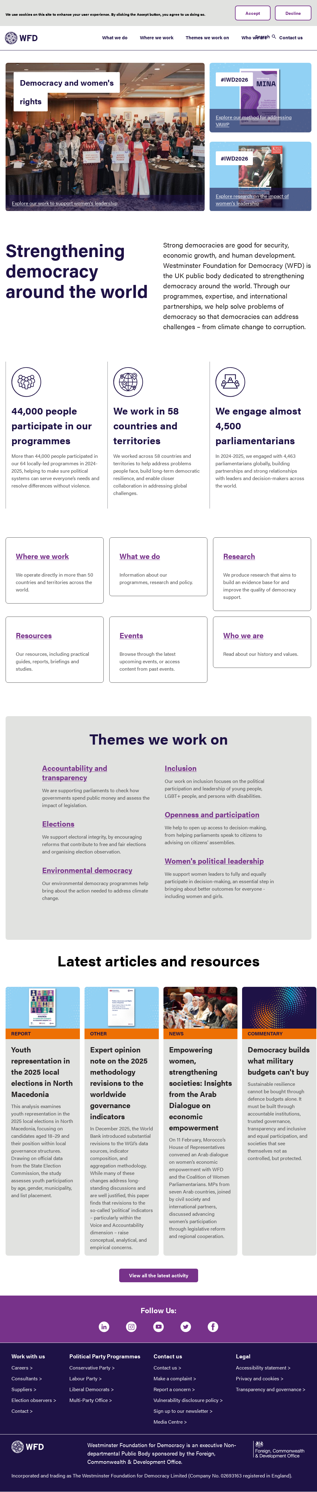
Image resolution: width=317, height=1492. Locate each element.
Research (239, 556)
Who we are (243, 635)
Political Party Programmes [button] (104, 1356)
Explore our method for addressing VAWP (254, 121)
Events (131, 635)
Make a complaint (173, 1378)
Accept (252, 13)
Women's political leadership (214, 860)
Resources (34, 635)
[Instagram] (131, 1327)
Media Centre (168, 1422)
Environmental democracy (87, 870)
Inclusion (181, 768)
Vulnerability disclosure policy (186, 1400)
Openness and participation (212, 814)
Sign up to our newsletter (181, 1411)
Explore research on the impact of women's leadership (252, 199)
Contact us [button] (168, 1356)
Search (262, 36)
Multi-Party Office (88, 1400)
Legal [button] (243, 1356)
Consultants (24, 1378)
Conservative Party (90, 1368)
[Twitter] (185, 1327)
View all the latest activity (158, 1275)
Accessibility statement (261, 1368)
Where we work (156, 37)
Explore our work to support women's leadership (64, 203)
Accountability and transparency (74, 772)
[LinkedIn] (104, 1327)
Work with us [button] (28, 1356)
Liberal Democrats (89, 1389)
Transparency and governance (268, 1389)
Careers (19, 1368)
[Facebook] (213, 1327)
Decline (293, 13)
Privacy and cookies (257, 1378)
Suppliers (21, 1389)
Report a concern (172, 1389)
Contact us (291, 37)
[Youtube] (158, 1327)
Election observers (31, 1400)
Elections (58, 823)
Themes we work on (207, 37)
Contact (19, 1411)
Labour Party (83, 1378)
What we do (115, 37)
